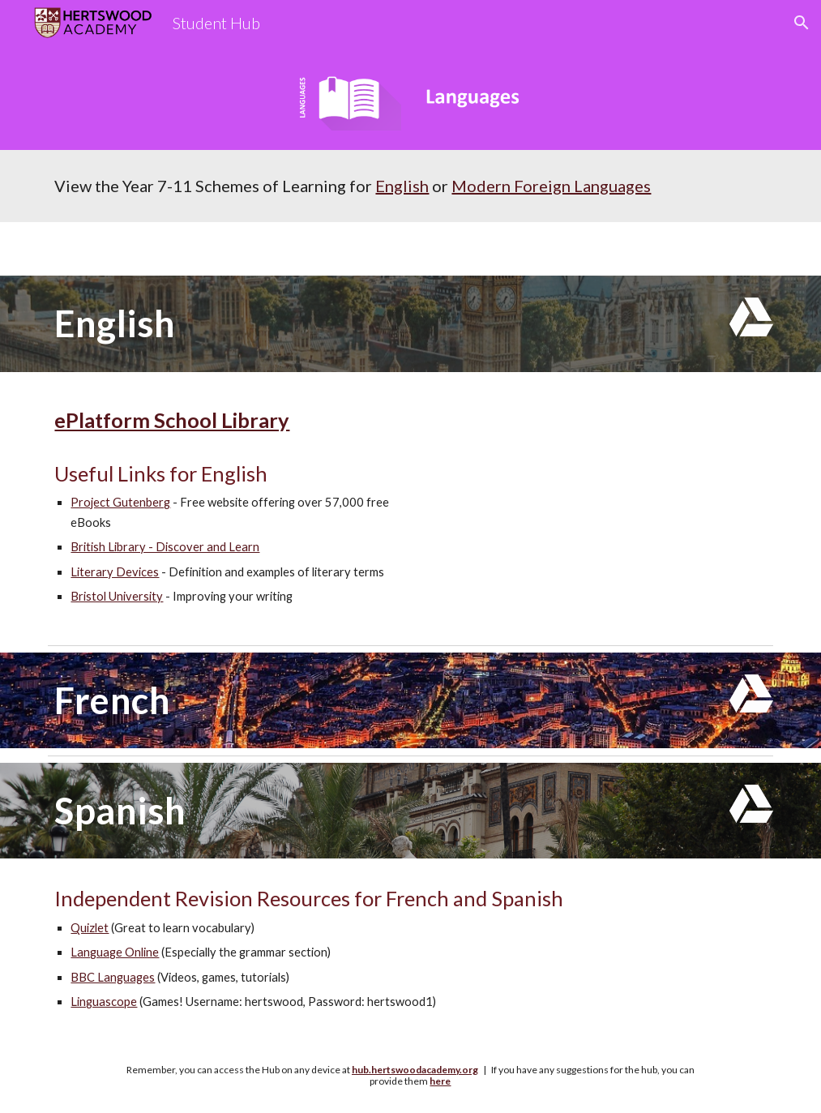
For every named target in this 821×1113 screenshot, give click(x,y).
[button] (801, 22)
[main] (410, 186)
